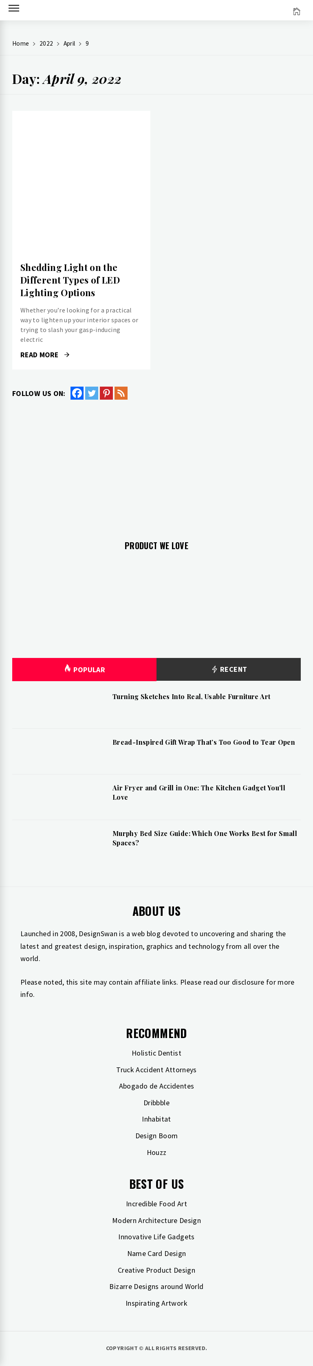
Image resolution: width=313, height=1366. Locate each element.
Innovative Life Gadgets (156, 1236)
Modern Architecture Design (156, 1220)
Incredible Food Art (156, 1203)
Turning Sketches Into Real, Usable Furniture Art (191, 696)
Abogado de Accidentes (156, 1086)
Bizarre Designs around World (156, 1286)
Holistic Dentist (156, 1053)
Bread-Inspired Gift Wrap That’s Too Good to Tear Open (203, 742)
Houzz (157, 1152)
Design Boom (156, 1135)
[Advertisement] (156, 465)
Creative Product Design (156, 1270)
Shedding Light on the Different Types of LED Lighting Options (70, 280)
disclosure (248, 982)
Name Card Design (156, 1253)
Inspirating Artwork (156, 1303)
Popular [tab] (84, 669)
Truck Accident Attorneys (156, 1069)
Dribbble (156, 1102)
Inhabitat (156, 1119)
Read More (44, 354)
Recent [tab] (228, 669)
